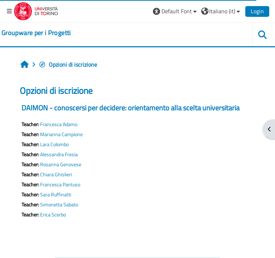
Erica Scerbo (53, 215)
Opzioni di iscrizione (68, 64)
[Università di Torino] (36, 10)
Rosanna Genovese (60, 164)
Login (257, 11)
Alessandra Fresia (59, 154)
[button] (175, 11)
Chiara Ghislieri (56, 174)
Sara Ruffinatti (55, 195)
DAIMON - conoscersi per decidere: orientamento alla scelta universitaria (130, 107)
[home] (36, 33)
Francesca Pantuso (60, 184)
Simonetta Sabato (59, 205)
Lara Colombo (54, 144)
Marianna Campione (61, 134)
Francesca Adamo (58, 124)
